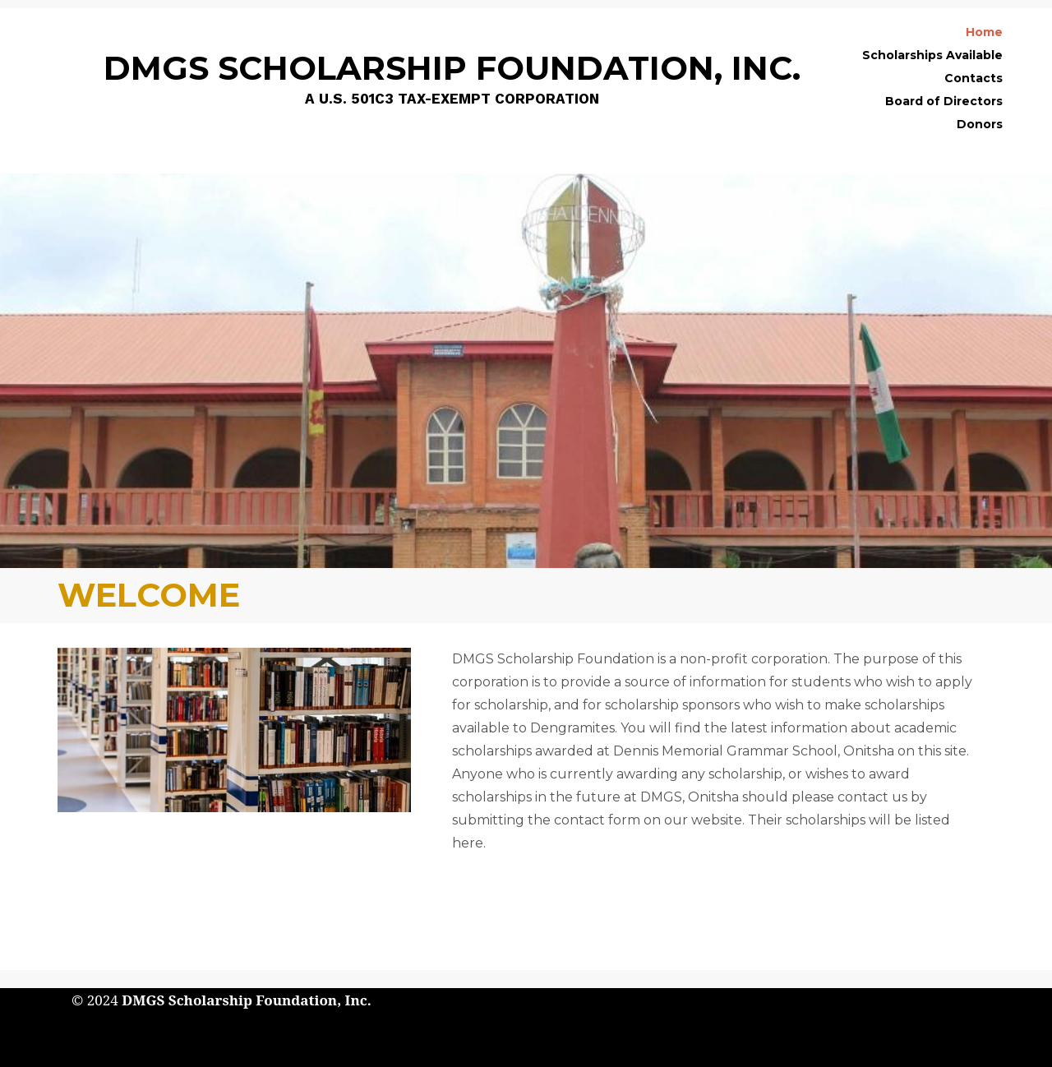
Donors (980, 124)
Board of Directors (944, 101)
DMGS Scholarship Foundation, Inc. (246, 1000)
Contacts (973, 78)
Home (984, 32)
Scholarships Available (932, 55)
